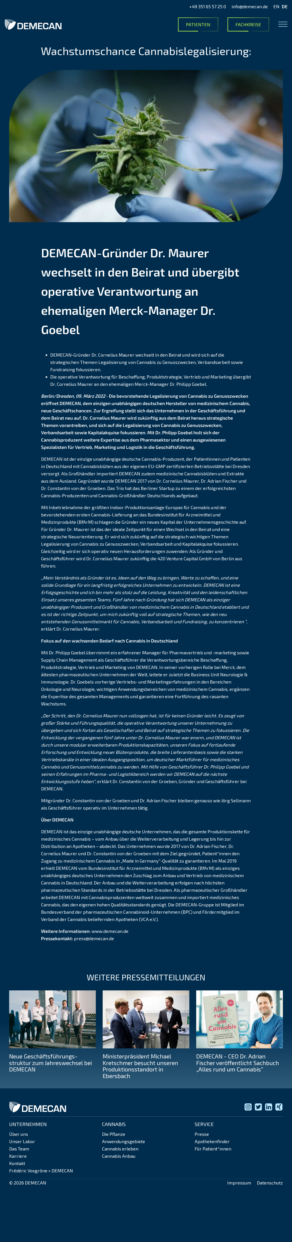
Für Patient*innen (213, 1148)
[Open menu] (282, 24)
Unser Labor (22, 1141)
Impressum (239, 1182)
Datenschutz (270, 1182)
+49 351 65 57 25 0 (207, 6)
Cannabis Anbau (119, 1156)
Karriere (18, 1156)
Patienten (198, 24)
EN (276, 6)
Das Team (19, 1148)
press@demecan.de (94, 938)
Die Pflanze (113, 1134)
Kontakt (17, 1163)
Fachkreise (248, 24)
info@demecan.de (250, 6)
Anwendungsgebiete (123, 1141)
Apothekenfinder (212, 1141)
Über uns (18, 1134)
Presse (202, 1134)
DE (284, 6)
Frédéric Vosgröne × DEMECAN (41, 1170)
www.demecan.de (109, 931)
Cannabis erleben (120, 1148)
